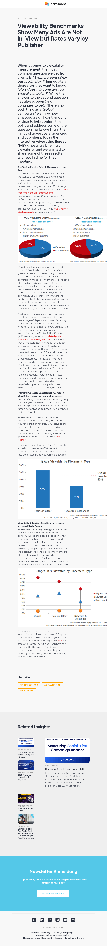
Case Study (24, 750)
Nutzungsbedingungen (64, 932)
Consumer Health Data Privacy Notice (52, 935)
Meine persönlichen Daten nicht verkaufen (42, 938)
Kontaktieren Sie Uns (74, 938)
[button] (6, 4)
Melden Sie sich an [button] (53, 893)
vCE (60, 640)
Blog (20, 18)
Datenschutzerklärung (40, 932)
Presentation (25, 772)
